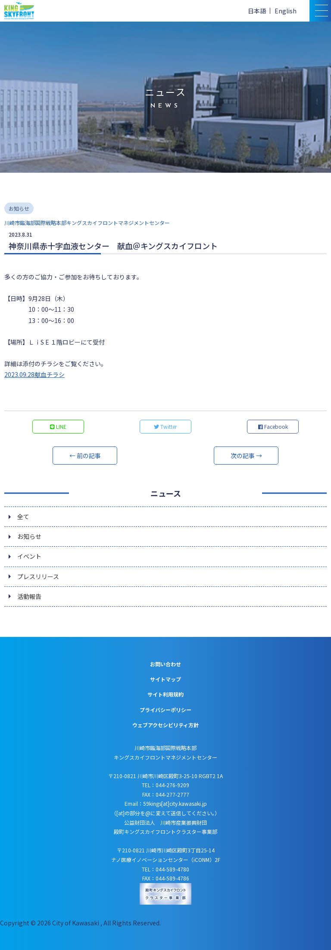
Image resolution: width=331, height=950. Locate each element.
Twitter (165, 426)
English (286, 10)
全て (23, 516)
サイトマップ (165, 679)
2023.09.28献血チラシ (34, 374)
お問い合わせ (165, 664)
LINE (58, 426)
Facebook (273, 426)
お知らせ (29, 536)
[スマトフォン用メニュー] (320, 11)
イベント (29, 556)
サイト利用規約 (165, 694)
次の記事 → (246, 455)
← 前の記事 (85, 455)
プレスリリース (38, 576)
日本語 (257, 10)
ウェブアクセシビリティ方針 (165, 724)
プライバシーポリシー (165, 709)
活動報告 (29, 596)
